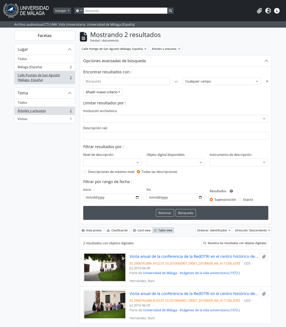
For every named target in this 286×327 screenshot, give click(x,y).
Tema (23, 93)
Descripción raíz (95, 128)
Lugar (23, 49)
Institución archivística (100, 111)
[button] (259, 10)
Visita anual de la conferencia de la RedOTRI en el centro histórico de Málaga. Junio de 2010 (193, 256)
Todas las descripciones (159, 172)
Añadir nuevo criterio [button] (102, 92)
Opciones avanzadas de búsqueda (114, 60)
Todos (22, 59)
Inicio (87, 189)
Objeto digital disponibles (166, 154)
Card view (142, 230)
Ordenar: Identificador (212, 230)
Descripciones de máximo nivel (111, 172)
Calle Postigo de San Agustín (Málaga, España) (44, 77)
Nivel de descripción (98, 154)
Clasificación (117, 230)
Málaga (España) (44, 68)
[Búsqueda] (125, 11)
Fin (149, 189)
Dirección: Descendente (251, 230)
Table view (163, 230)
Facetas (45, 35)
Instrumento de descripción (230, 154)
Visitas (44, 119)
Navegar (61, 11)
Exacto (248, 199)
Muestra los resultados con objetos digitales (235, 243)
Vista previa (91, 230)
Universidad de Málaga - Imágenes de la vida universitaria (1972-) (191, 273)
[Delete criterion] (267, 81)
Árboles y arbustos (44, 111)
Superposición (225, 199)
